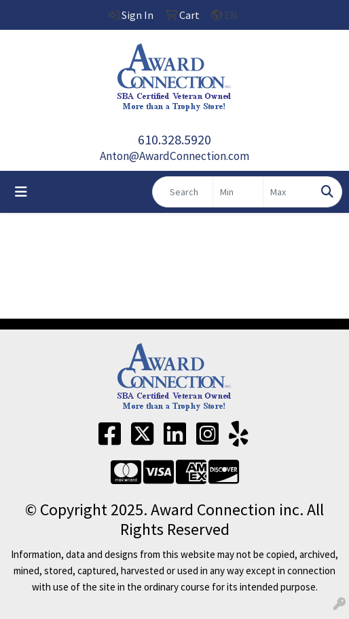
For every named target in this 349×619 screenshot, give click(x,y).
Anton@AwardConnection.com (174, 155)
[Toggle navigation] (21, 191)
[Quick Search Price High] (288, 191)
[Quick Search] (182, 191)
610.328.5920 (174, 139)
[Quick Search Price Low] (238, 191)
